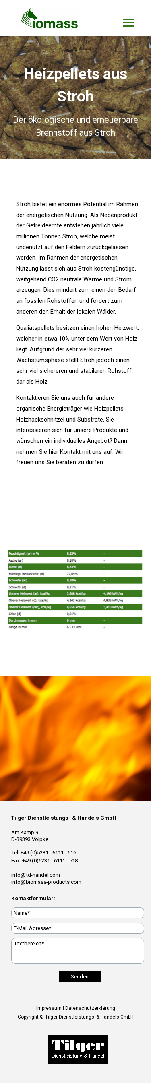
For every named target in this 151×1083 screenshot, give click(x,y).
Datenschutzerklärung (90, 1008)
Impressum (49, 1008)
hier (53, 451)
